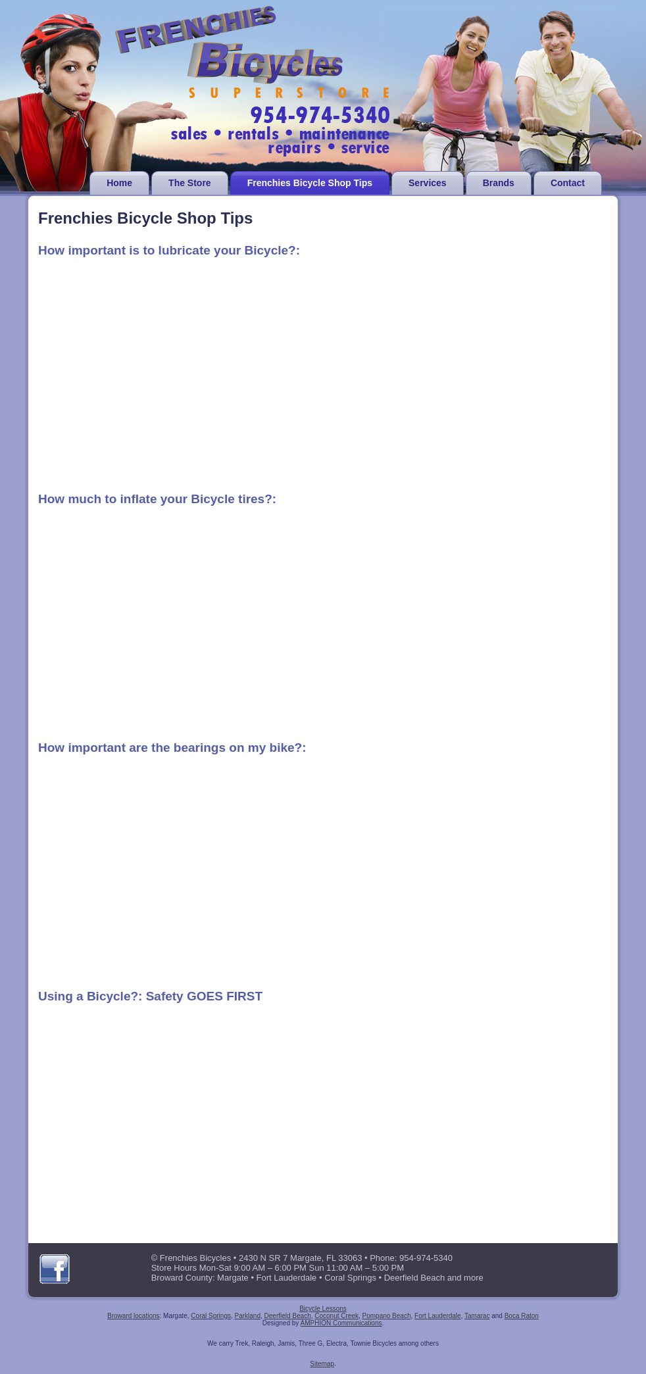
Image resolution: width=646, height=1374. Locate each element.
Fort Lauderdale (437, 1315)
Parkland (248, 1315)
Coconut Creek (336, 1315)
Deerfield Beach (287, 1315)
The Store (189, 183)
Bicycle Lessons (323, 1308)
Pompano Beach (386, 1315)
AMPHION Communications (341, 1323)
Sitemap (322, 1363)
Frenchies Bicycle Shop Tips (309, 183)
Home (119, 183)
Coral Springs (211, 1315)
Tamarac (476, 1315)
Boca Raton (522, 1315)
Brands (498, 183)
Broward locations (133, 1315)
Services (428, 183)
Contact (568, 183)
